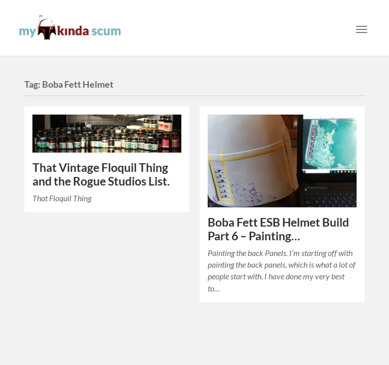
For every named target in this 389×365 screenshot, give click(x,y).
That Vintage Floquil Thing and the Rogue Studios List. (101, 174)
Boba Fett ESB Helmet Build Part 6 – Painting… (278, 229)
